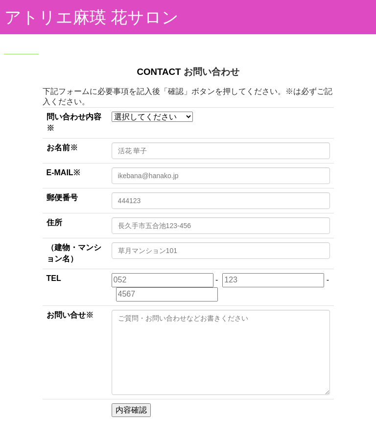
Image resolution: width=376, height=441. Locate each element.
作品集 (110, 41)
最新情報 (271, 41)
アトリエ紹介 (65, 41)
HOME (21, 41)
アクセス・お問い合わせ (82, 66)
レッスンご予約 (323, 41)
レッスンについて (216, 41)
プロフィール (154, 41)
